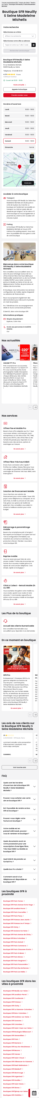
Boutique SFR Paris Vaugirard (14, 961)
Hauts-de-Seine (24, 2)
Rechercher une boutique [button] (19, 51)
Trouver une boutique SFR (10, 2)
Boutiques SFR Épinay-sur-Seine (15, 1091)
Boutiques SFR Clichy (11, 1006)
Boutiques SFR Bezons (11, 1050)
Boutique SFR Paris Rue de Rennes (16, 968)
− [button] (32, 161)
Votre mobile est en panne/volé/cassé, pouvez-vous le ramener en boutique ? (19, 831)
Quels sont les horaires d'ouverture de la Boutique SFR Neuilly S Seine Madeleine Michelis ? (19, 787)
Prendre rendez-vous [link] (19, 95)
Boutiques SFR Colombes (12, 1024)
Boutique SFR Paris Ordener (13, 953)
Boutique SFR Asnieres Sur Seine (15, 931)
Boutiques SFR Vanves (11, 1054)
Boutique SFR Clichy (10, 927)
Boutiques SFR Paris (10, 1039)
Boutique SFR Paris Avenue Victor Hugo (18, 905)
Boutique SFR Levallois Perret (14, 908)
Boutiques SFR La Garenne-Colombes (17, 1009)
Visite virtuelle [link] (18, 85)
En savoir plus (19, 449)
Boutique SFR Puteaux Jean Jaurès (16, 920)
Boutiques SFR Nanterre (12, 1043)
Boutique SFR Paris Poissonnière (15, 964)
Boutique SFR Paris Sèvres (13, 957)
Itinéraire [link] (27, 183)
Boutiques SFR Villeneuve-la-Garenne (17, 1062)
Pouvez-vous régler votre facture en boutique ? (19, 819)
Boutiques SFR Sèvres (11, 1088)
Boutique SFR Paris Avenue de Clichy (17, 935)
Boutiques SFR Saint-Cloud (13, 1058)
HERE (33, 186)
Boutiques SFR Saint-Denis (13, 1084)
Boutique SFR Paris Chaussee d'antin (17, 949)
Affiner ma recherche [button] (19, 36)
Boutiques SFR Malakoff (12, 1069)
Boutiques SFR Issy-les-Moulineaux (16, 1047)
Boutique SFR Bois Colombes (14, 938)
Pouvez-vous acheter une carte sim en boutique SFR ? (19, 799)
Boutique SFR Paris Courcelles (14, 912)
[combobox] (17, 45)
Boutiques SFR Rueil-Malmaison (15, 1065)
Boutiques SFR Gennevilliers (13, 1035)
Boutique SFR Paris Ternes (13, 901)
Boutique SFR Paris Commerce (14, 946)
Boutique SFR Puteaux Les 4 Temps (16, 923)
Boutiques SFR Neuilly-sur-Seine (15, 991)
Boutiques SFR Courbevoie (13, 998)
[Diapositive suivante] (35, 407)
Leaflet (22, 186)
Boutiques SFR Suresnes (12, 1021)
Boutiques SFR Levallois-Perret (15, 995)
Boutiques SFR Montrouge (13, 1073)
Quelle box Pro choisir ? (19, 869)
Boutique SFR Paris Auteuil (13, 942)
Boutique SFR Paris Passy (12, 916)
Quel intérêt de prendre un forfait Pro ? (19, 860)
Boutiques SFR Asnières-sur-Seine (16, 1017)
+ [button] (32, 156)
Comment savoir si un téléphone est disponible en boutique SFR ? (19, 879)
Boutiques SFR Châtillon (12, 1095)
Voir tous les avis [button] (19, 767)
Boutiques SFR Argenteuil (12, 1076)
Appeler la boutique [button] (19, 89)
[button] (34, 45)
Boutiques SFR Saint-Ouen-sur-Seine (17, 1028)
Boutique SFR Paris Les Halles (14, 972)
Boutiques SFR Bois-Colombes (14, 1013)
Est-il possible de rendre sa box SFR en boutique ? (19, 809)
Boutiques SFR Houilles (11, 1080)
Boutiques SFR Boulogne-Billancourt (17, 1032)
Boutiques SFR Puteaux (12, 1002)
